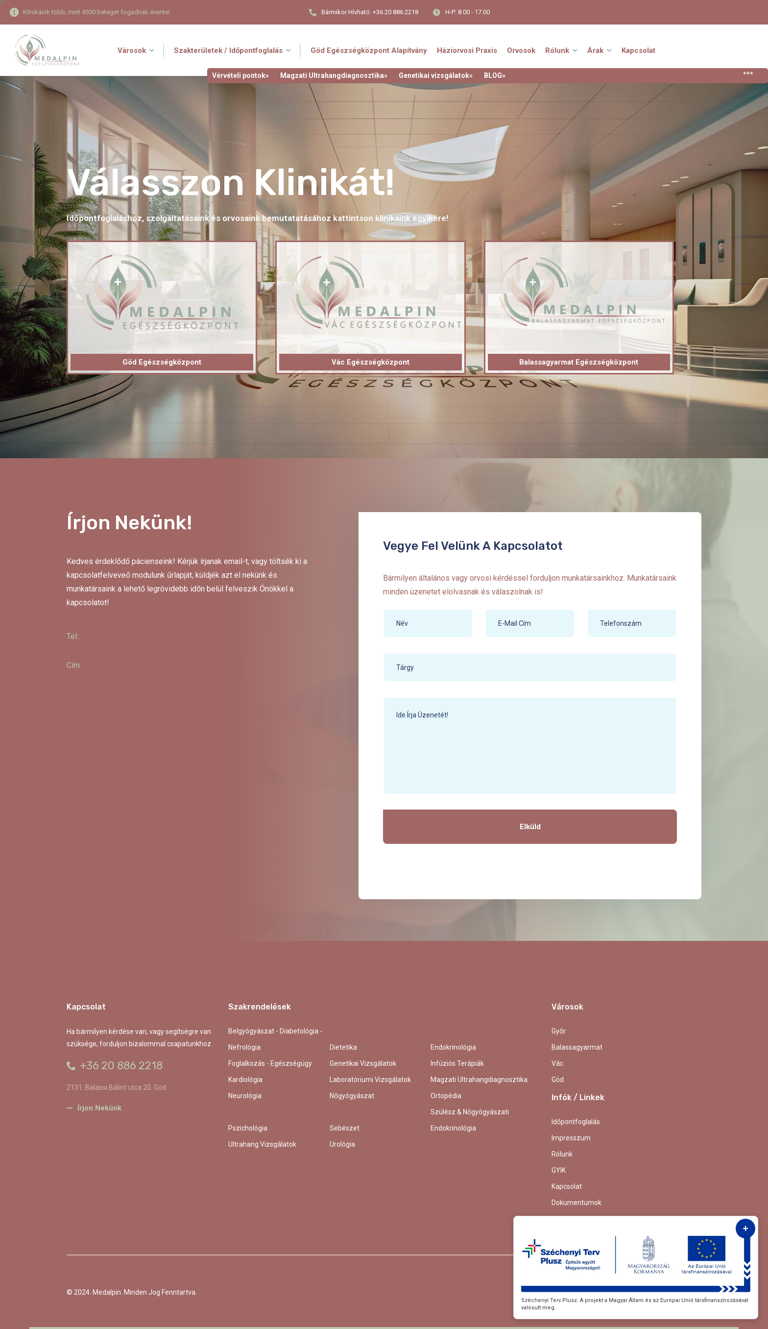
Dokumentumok (576, 1202)
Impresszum (571, 1138)
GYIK (559, 1170)
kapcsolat (567, 1186)
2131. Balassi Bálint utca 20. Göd (116, 1087)
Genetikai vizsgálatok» (436, 75)
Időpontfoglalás (576, 1122)
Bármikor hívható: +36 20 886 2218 (369, 12)
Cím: (74, 665)
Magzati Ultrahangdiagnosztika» (333, 75)
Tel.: (73, 636)
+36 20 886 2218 (115, 1065)
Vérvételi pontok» (240, 75)
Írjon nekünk (94, 1108)
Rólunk (562, 1154)
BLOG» (494, 75)
